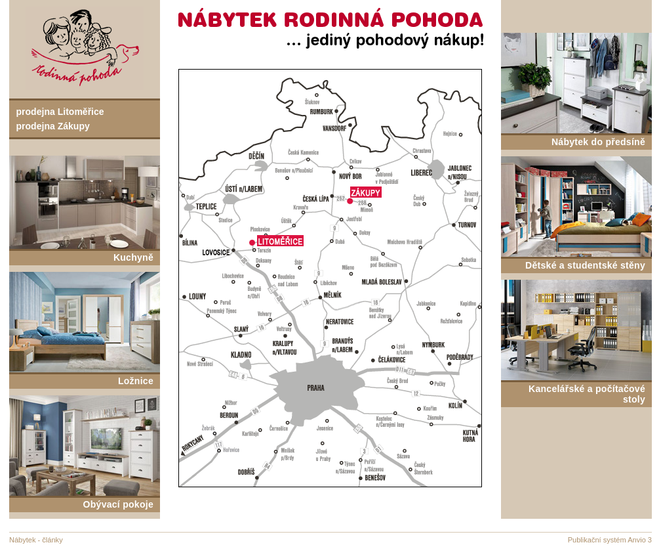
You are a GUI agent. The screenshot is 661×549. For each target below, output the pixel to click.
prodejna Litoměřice (60, 111)
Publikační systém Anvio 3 (610, 540)
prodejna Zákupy (53, 126)
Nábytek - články (36, 540)
